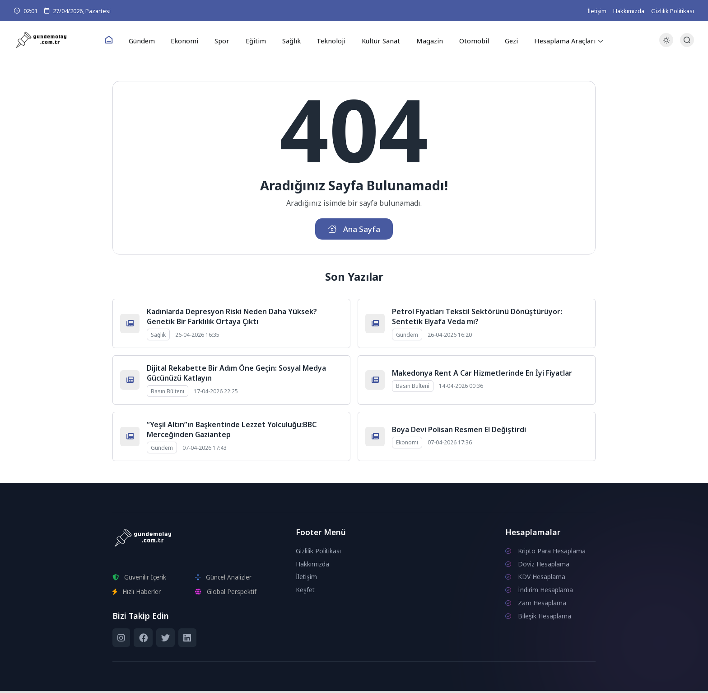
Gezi (502, 40)
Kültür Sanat (376, 40)
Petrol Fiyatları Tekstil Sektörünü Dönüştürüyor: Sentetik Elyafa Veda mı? (477, 319)
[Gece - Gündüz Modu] (666, 45)
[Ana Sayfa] (117, 40)
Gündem (149, 40)
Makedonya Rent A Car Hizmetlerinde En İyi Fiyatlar (482, 375)
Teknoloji (328, 40)
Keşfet (305, 592)
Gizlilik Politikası (672, 11)
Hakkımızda (628, 11)
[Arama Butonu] (687, 40)
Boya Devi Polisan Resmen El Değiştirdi (459, 432)
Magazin (424, 40)
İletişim (596, 11)
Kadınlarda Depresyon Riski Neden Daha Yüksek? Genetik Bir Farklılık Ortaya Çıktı (232, 319)
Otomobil (466, 40)
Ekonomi (191, 40)
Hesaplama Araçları (555, 40)
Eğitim (257, 40)
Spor (225, 40)
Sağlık (290, 40)
